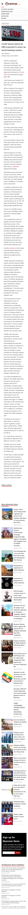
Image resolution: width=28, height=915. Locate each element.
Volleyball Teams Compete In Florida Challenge (20, 804)
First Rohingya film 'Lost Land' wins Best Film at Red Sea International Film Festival (20, 556)
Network (3, 18)
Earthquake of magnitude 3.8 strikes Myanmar (19, 581)
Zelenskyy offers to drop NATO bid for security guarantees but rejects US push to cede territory (20, 775)
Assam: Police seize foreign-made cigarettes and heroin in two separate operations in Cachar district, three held (20, 516)
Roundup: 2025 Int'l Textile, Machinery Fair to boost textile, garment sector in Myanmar (20, 693)
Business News (5, 14)
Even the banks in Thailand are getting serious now (20, 722)
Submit (17, 852)
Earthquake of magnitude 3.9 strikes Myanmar (19, 568)
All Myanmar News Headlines (12, 865)
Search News (5, 16)
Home (2, 7)
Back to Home (5, 23)
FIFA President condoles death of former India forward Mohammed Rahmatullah (20, 595)
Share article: (6, 485)
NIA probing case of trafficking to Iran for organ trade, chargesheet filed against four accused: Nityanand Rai (20, 660)
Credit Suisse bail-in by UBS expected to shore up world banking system (13, 47)
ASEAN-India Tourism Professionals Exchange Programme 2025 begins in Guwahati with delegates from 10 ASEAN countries (20, 536)
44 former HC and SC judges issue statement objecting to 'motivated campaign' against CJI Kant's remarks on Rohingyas (20, 612)
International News (7, 11)
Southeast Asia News (7, 9)
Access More (4, 506)
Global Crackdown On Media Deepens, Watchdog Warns (20, 643)
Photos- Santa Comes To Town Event (19, 817)
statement (16, 166)
